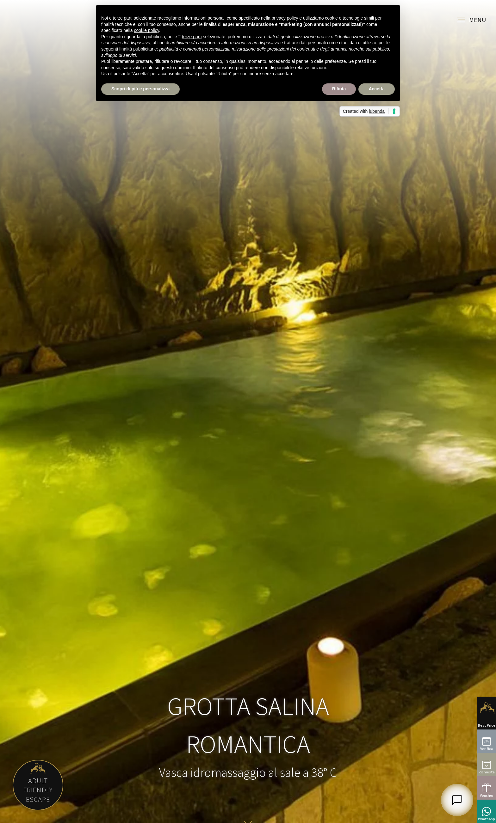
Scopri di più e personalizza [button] (140, 88)
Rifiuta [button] (339, 88)
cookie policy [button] (146, 30)
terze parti (192, 36)
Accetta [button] (377, 88)
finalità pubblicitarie (138, 48)
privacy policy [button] (285, 18)
